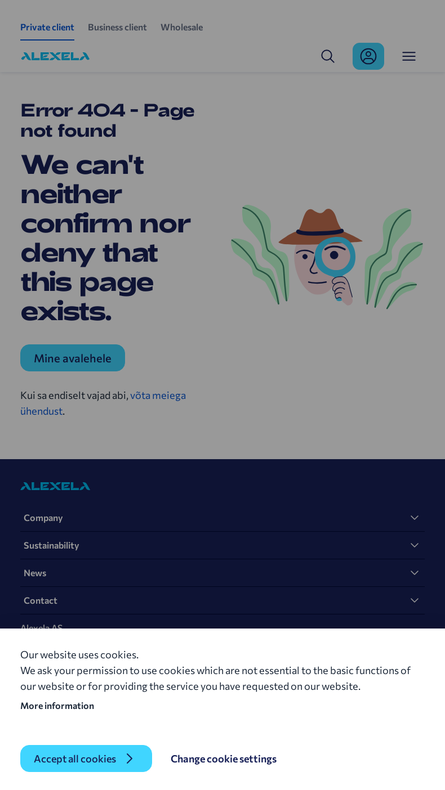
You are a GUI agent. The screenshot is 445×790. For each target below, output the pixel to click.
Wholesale (182, 26)
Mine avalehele (73, 358)
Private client (47, 26)
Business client (117, 26)
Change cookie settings (224, 758)
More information (57, 705)
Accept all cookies (75, 758)
